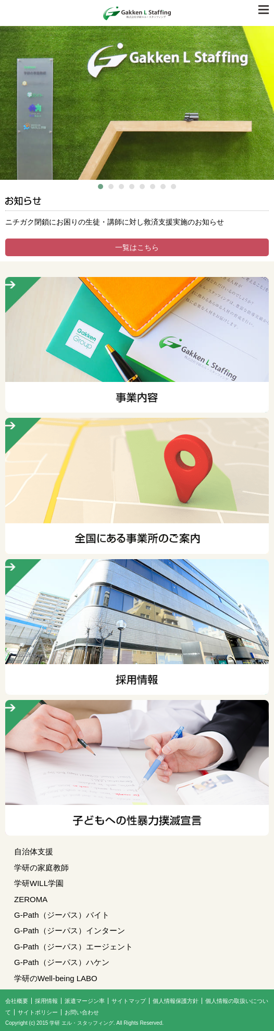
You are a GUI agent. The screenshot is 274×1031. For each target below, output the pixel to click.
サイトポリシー (38, 1012)
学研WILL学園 (39, 883)
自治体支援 (33, 851)
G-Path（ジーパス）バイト (61, 914)
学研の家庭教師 (41, 867)
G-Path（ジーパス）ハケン (61, 962)
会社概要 (16, 1001)
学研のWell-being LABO (55, 978)
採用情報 (46, 1001)
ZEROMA (30, 899)
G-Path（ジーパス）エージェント (73, 946)
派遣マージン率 (85, 1001)
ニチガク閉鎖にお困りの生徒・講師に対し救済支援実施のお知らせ (114, 222)
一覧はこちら (137, 247)
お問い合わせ (82, 1012)
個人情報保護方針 (175, 1001)
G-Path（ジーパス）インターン (69, 930)
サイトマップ (128, 1001)
